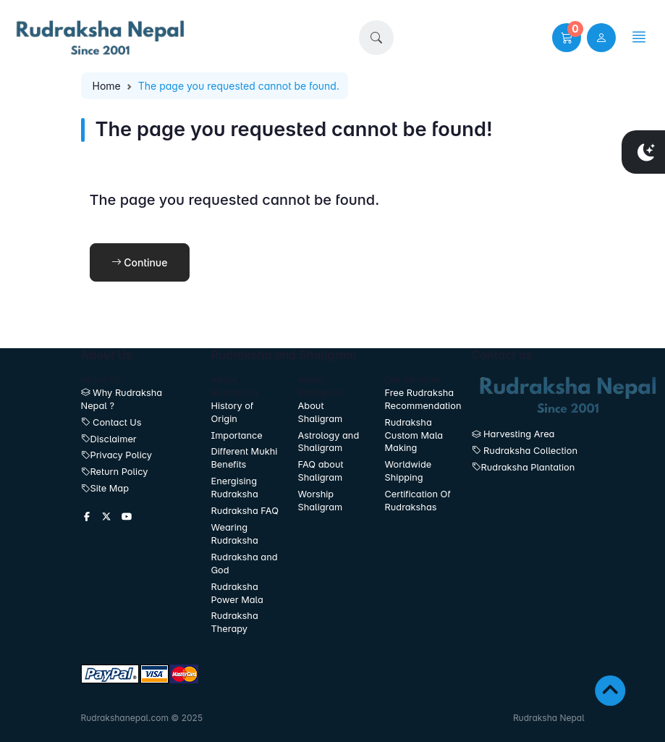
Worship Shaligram (320, 501)
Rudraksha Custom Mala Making (414, 435)
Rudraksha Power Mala (237, 593)
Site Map (105, 488)
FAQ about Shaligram (321, 471)
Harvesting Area (513, 434)
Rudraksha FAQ (245, 510)
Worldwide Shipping (408, 471)
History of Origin (232, 412)
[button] (376, 37)
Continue (139, 262)
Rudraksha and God (244, 564)
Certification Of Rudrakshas (418, 501)
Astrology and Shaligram (329, 442)
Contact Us (111, 422)
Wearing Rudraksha (234, 534)
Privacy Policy (117, 455)
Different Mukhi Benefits (244, 458)
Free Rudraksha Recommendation (419, 399)
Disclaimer (109, 439)
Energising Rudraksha (234, 487)
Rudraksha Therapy (234, 622)
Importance (237, 435)
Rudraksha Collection (524, 450)
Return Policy (114, 471)
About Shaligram (320, 412)
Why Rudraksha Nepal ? (122, 399)
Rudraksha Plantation (523, 467)
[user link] (601, 37)
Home (107, 86)
